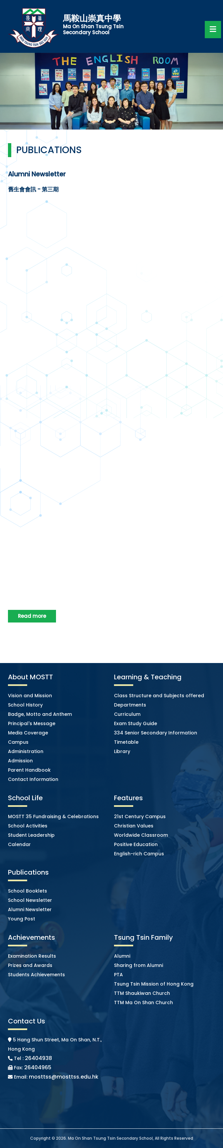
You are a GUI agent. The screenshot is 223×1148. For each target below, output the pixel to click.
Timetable (126, 742)
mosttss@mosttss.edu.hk (63, 1077)
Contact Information (33, 779)
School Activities (27, 825)
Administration (25, 751)
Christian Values (133, 825)
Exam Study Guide (135, 723)
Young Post (21, 918)
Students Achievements (36, 974)
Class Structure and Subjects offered (159, 695)
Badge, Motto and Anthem (40, 714)
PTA (118, 974)
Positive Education (136, 844)
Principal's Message (31, 723)
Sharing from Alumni (138, 965)
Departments (130, 705)
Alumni (122, 956)
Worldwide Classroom (141, 835)
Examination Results (32, 956)
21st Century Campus (140, 816)
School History (25, 705)
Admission (20, 760)
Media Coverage (28, 732)
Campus (18, 742)
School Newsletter (30, 900)
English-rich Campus (139, 853)
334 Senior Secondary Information (155, 732)
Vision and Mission (30, 695)
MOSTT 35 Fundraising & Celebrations (53, 816)
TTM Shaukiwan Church (142, 993)
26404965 (37, 1067)
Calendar (19, 844)
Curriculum (127, 714)
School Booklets (27, 891)
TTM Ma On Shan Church (143, 1002)
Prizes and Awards (30, 965)
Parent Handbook (29, 770)
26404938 (38, 1058)
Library (122, 751)
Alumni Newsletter (30, 909)
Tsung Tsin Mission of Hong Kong (154, 984)
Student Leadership (31, 835)
